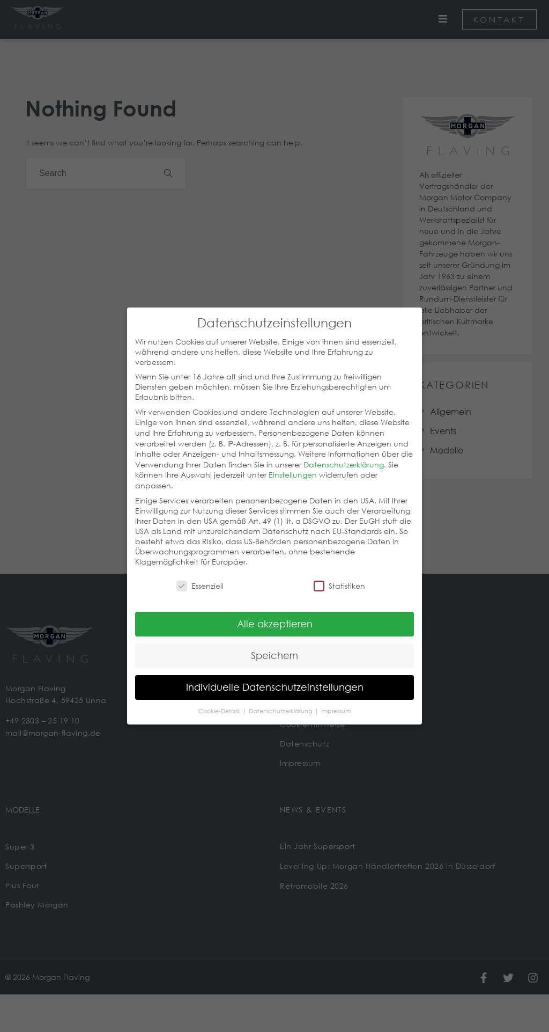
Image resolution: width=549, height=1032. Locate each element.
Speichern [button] (274, 650)
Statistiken (339, 580)
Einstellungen (293, 469)
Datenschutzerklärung (343, 459)
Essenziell (200, 580)
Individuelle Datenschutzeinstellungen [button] (274, 681)
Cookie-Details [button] (219, 705)
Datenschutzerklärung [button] (281, 705)
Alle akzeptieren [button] (275, 618)
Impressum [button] (336, 705)
